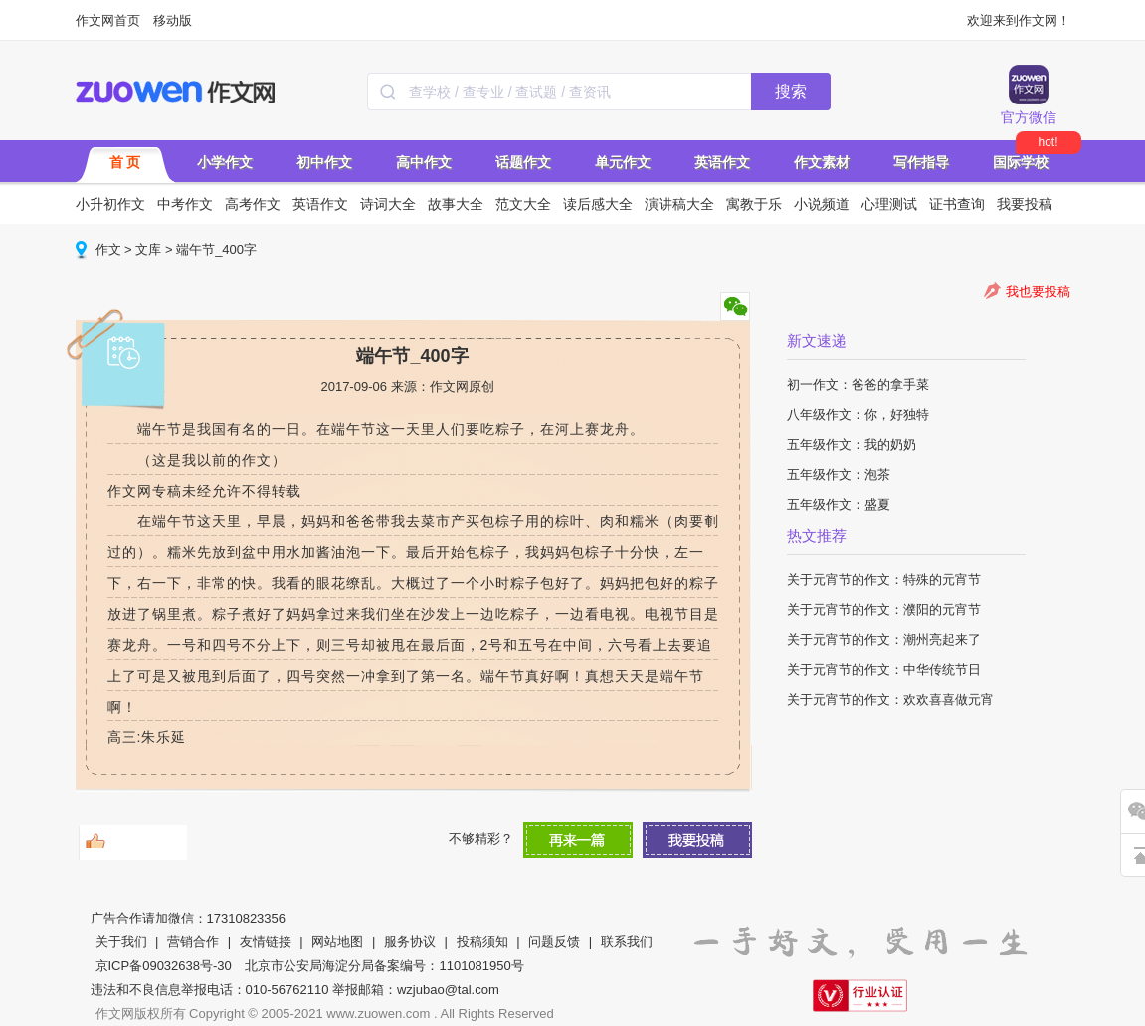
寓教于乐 (754, 204)
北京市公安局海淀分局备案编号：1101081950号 (384, 965)
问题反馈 (554, 941)
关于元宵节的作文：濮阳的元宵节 (884, 609)
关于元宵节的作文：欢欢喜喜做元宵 (890, 699)
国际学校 (1021, 162)
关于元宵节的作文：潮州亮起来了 (884, 639)
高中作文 (424, 162)
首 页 (125, 162)
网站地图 (337, 941)
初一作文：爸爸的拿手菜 (858, 384)
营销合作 (193, 941)
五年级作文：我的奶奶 (851, 444)
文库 (148, 249)
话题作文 (523, 162)
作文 (108, 249)
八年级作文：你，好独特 (858, 414)
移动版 (172, 20)
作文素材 (822, 162)
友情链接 (265, 941)
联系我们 (627, 941)
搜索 (791, 91)
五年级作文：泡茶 (838, 474)
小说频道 (822, 204)
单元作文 (623, 162)
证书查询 (957, 204)
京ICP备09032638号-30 (163, 965)
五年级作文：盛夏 (838, 504)
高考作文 (253, 204)
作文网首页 (108, 20)
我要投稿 (1024, 204)
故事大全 (455, 204)
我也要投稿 (1038, 291)
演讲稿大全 (679, 204)
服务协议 (410, 941)
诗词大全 (388, 204)
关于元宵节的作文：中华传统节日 (884, 669)
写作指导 (921, 162)
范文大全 (523, 204)
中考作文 (185, 204)
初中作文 (324, 162)
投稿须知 (482, 941)
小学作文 (225, 162)
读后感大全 (598, 204)
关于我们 (121, 941)
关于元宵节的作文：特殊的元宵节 (884, 579)
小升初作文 (110, 204)
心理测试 (889, 204)
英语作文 (722, 162)
